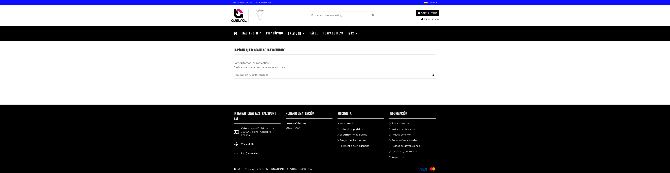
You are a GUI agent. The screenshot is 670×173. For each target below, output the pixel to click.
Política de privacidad (242, 2)
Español (431, 2)
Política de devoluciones (405, 145)
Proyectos (397, 157)
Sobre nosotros (400, 123)
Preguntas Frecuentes (353, 140)
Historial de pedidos (351, 129)
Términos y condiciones (405, 151)
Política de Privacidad (403, 129)
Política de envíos (263, 2)
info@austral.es (250, 153)
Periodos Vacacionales (404, 140)
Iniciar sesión (347, 123)
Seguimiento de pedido (353, 134)
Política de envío (401, 134)
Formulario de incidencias (354, 145)
